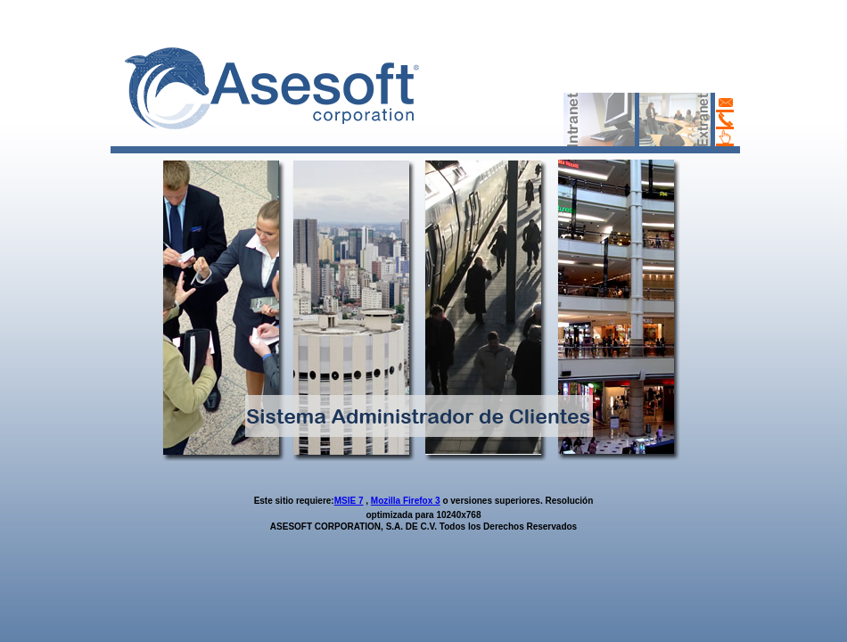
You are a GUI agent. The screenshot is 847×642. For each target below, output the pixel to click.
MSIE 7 (349, 501)
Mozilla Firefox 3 (405, 501)
